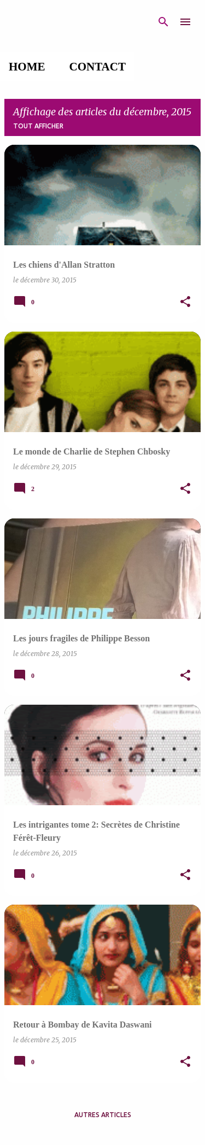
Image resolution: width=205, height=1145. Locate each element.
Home (27, 66)
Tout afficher (38, 125)
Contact (97, 66)
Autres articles (102, 1114)
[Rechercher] (163, 22)
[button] (185, 302)
